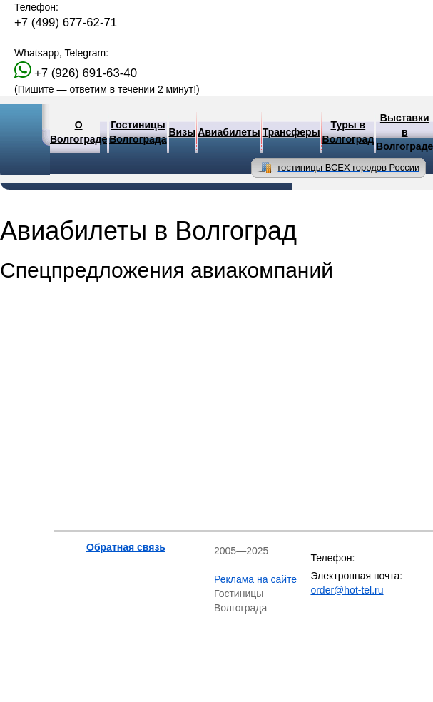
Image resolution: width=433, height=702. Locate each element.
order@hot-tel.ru (346, 590)
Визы (182, 132)
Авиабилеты (229, 132)
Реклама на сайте (255, 579)
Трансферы (291, 132)
